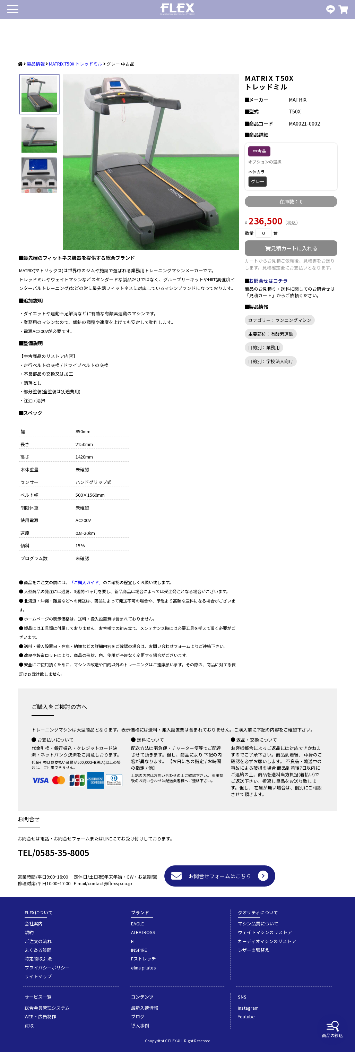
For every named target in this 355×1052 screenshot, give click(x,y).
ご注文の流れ (38, 941)
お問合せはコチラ (268, 280)
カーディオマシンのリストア (267, 941)
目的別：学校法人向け (270, 361)
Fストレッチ (143, 958)
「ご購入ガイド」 (86, 582)
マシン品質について (258, 923)
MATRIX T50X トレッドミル (75, 63)
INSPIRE (139, 950)
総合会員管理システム (47, 1007)
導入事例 (140, 1025)
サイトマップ (38, 976)
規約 (29, 932)
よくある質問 (38, 950)
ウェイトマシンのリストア (265, 932)
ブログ (138, 1016)
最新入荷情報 (144, 1007)
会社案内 (34, 923)
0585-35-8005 (62, 852)
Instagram (248, 1007)
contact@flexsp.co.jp (110, 883)
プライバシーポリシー (47, 967)
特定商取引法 (38, 958)
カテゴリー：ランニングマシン (279, 320)
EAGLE (137, 923)
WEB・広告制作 (40, 1016)
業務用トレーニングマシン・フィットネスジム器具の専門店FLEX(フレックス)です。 (177, 9)
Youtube (246, 1016)
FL (133, 941)
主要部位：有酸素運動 (270, 334)
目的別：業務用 (264, 347)
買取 (29, 1025)
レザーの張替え (253, 950)
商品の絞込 (332, 1029)
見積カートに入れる (291, 248)
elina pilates (143, 967)
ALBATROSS (143, 932)
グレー (258, 181)
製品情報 (36, 63)
